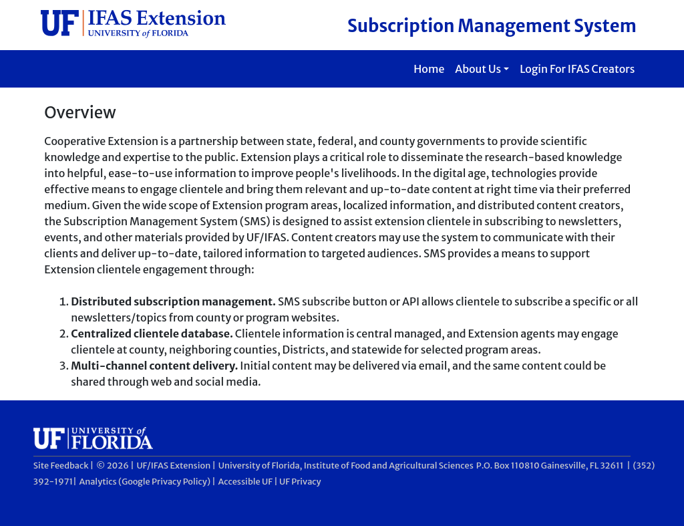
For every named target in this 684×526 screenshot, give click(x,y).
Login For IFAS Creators (577, 69)
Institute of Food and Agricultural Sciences (389, 465)
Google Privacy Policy (164, 481)
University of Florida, (260, 465)
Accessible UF (245, 481)
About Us (478, 69)
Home (428, 69)
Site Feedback (61, 465)
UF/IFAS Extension (173, 465)
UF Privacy (300, 481)
